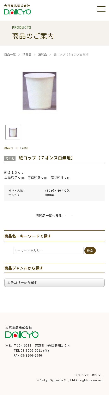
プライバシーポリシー (89, 375)
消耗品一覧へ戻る (49, 215)
